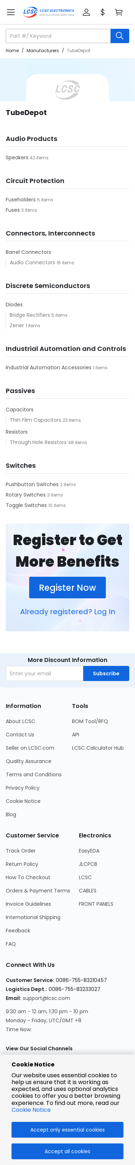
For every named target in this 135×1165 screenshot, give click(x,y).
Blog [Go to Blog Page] (11, 814)
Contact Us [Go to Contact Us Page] (20, 734)
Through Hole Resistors (39, 442)
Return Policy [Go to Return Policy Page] (22, 864)
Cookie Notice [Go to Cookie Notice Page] (23, 801)
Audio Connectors (33, 262)
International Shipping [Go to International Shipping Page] (33, 917)
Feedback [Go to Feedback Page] (18, 930)
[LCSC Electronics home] (49, 12)
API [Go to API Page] (75, 734)
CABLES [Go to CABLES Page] (87, 890)
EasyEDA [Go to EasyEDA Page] (89, 850)
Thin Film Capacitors (36, 420)
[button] (86, 12)
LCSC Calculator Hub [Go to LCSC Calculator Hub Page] (98, 747)
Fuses (13, 210)
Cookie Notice (31, 1110)
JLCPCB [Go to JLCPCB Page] (88, 864)
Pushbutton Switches (33, 484)
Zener (18, 325)
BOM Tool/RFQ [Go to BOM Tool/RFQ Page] (90, 721)
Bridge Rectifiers (30, 315)
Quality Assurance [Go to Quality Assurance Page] (28, 761)
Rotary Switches (26, 494)
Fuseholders (21, 199)
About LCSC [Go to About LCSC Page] (20, 721)
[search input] (59, 36)
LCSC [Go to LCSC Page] (85, 877)
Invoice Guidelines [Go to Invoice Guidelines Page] (28, 904)
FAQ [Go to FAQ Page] (11, 943)
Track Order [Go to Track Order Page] (21, 850)
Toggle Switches (27, 505)
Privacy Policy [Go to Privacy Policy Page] (23, 787)
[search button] (120, 36)
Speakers (18, 157)
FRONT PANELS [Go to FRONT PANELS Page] (96, 904)
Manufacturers (43, 50)
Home (12, 50)
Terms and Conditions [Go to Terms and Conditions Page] (34, 774)
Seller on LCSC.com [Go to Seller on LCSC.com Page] (30, 747)
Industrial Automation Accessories (49, 367)
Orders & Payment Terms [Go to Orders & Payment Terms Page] (38, 890)
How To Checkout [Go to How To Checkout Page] (28, 877)
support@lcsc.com (46, 998)
